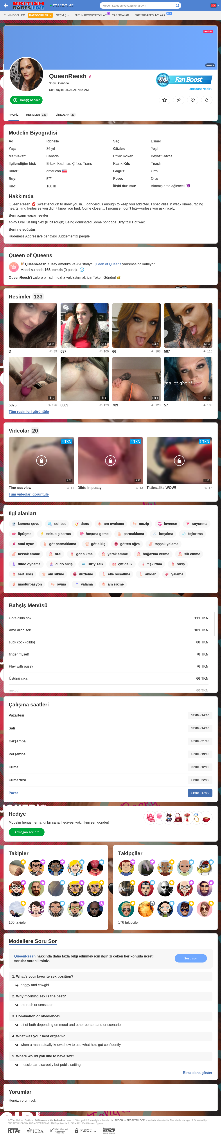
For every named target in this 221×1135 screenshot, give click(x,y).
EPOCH (119, 1120)
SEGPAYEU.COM (136, 1120)
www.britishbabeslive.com (56, 1120)
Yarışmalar (120, 15)
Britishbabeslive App (151, 15)
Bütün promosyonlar (91, 15)
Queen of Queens (107, 264)
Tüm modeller (14, 15)
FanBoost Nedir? (200, 89)
